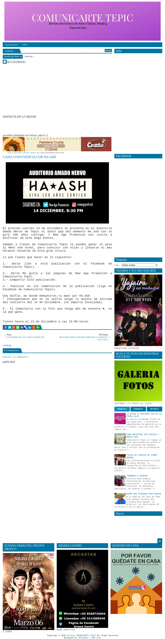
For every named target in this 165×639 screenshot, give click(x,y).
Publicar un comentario (15, 357)
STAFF (25, 45)
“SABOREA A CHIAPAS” (137, 476)
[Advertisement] (61, 126)
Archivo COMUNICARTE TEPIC (81, 635)
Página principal (11, 45)
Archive (154, 409)
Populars (122, 409)
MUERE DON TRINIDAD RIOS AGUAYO (143, 494)
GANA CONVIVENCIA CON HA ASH (29, 157)
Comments (138, 409)
